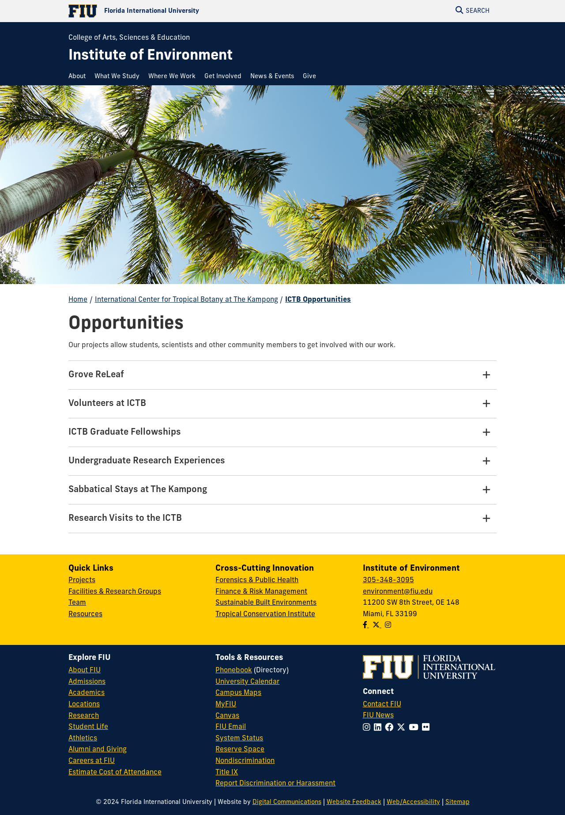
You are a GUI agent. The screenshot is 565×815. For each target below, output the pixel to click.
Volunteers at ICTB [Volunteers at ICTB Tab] (107, 403)
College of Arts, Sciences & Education (129, 38)
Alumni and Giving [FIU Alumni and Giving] (97, 749)
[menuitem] (79, 76)
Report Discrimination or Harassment (275, 783)
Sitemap (457, 802)
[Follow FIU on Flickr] (427, 728)
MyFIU (225, 704)
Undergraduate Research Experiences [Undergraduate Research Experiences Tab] (146, 461)
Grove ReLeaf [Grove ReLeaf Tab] (96, 375)
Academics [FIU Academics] (86, 693)
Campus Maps (238, 693)
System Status (239, 738)
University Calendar (247, 682)
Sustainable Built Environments (265, 603)
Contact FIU (382, 704)
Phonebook (233, 670)
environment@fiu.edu (398, 591)
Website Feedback (354, 802)
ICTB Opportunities (318, 299)
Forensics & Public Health (256, 580)
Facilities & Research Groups (114, 591)
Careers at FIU (91, 761)
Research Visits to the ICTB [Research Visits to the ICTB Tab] (125, 518)
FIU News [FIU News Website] (378, 715)
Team (77, 603)
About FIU (84, 670)
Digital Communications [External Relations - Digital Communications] (286, 802)
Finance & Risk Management (261, 591)
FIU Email (230, 727)
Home (77, 299)
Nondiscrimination (245, 761)
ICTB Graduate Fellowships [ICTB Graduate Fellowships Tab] (124, 432)
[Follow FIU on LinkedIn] (379, 728)
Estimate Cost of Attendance (115, 772)
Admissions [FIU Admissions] (86, 682)
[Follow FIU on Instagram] (368, 728)
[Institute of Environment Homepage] (150, 56)
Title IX (226, 772)
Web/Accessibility (413, 802)
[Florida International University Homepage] (175, 11)
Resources (85, 614)
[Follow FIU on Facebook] (391, 728)
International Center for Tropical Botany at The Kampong (186, 299)
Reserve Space (239, 749)
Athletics (82, 738)
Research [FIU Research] (83, 716)
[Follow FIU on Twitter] (403, 728)
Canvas (227, 716)
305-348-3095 (388, 580)
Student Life (88, 727)
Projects (81, 580)
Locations (84, 704)
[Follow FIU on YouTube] (415, 728)
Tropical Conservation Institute (265, 614)
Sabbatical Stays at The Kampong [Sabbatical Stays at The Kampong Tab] (137, 489)
